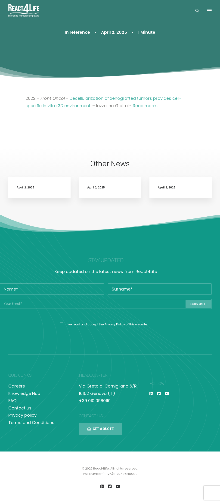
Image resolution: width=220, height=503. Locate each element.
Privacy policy (22, 415)
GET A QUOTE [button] (100, 429)
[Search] (195, 11)
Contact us (19, 408)
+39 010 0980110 (95, 400)
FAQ (12, 400)
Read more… (145, 106)
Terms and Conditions (31, 422)
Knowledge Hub (24, 393)
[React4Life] (23, 10)
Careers (16, 386)
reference (80, 32)
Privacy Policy (115, 324)
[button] (209, 10)
